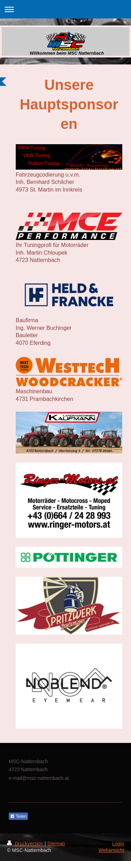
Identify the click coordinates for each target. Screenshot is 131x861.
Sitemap (56, 843)
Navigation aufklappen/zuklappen (65, 9)
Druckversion (25, 843)
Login (118, 843)
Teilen (18, 816)
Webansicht (111, 850)
